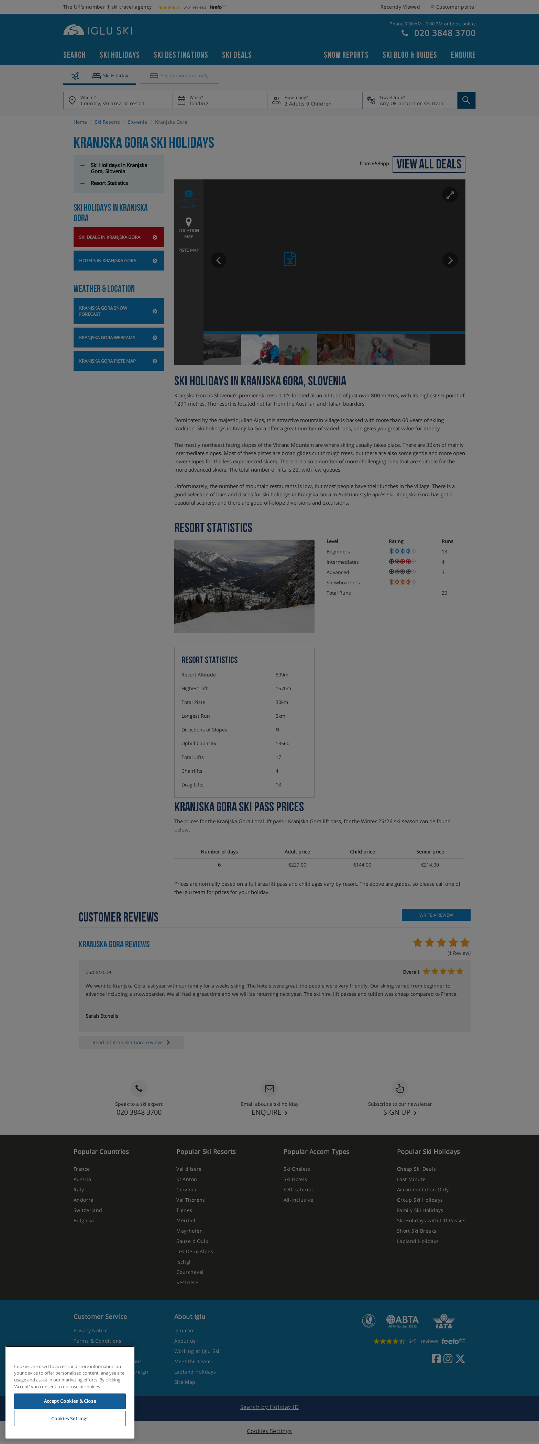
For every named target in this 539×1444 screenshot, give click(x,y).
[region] (70, 1392)
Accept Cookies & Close (70, 1401)
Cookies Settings (70, 1418)
